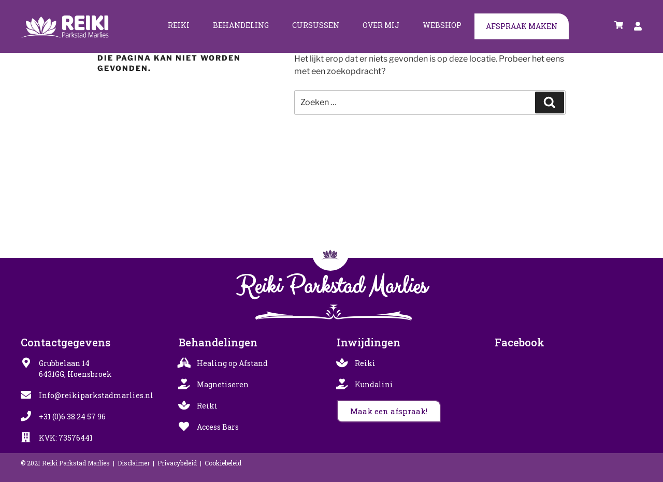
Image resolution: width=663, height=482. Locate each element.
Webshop (442, 25)
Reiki (179, 25)
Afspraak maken (521, 26)
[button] (389, 411)
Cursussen (315, 25)
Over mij (381, 25)
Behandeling (241, 25)
